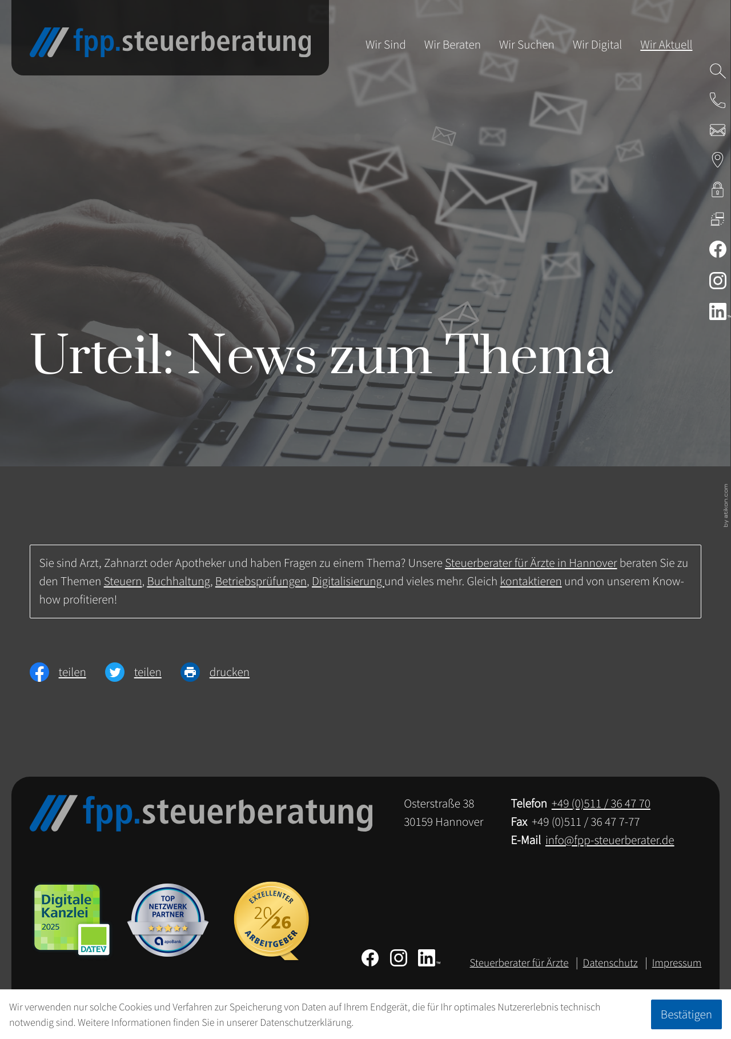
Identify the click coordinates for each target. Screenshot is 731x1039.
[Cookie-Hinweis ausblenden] (686, 1014)
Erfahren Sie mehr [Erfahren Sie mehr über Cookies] (393, 1022)
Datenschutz (610, 963)
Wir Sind (386, 44)
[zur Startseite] (170, 42)
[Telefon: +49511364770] (601, 803)
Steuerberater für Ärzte (519, 963)
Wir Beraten (452, 44)
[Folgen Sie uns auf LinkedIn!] (429, 957)
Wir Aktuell (666, 44)
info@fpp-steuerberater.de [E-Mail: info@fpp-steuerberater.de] (609, 840)
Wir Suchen (527, 44)
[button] (717, 100)
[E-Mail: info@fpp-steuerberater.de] (717, 130)
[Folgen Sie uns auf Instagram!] (717, 280)
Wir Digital (597, 44)
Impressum (677, 963)
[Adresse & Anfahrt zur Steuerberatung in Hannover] (717, 159)
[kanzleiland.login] (717, 189)
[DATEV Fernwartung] (717, 218)
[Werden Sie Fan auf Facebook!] (717, 249)
